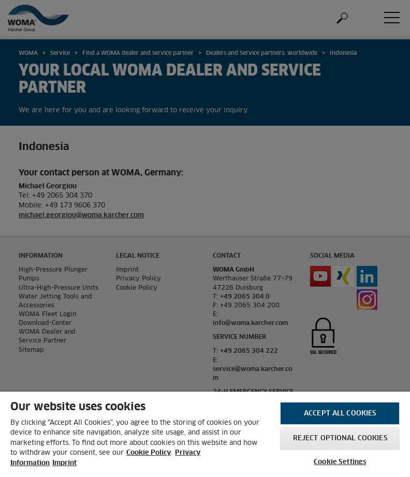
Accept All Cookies (340, 413)
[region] (205, 434)
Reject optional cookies (340, 438)
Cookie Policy (148, 453)
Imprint (64, 463)
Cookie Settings (340, 462)
